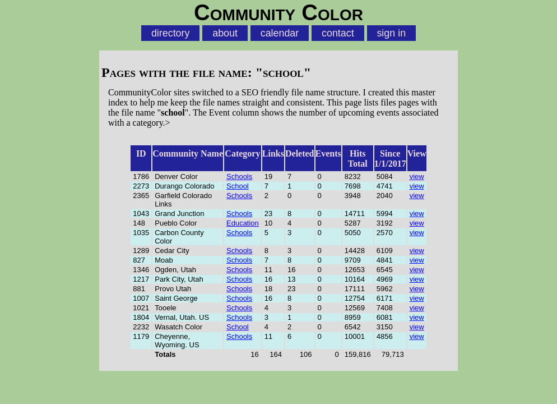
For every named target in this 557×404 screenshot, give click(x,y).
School (237, 186)
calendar (280, 33)
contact (338, 33)
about (225, 33)
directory (170, 33)
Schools (239, 176)
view (417, 176)
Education (242, 223)
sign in (391, 33)
